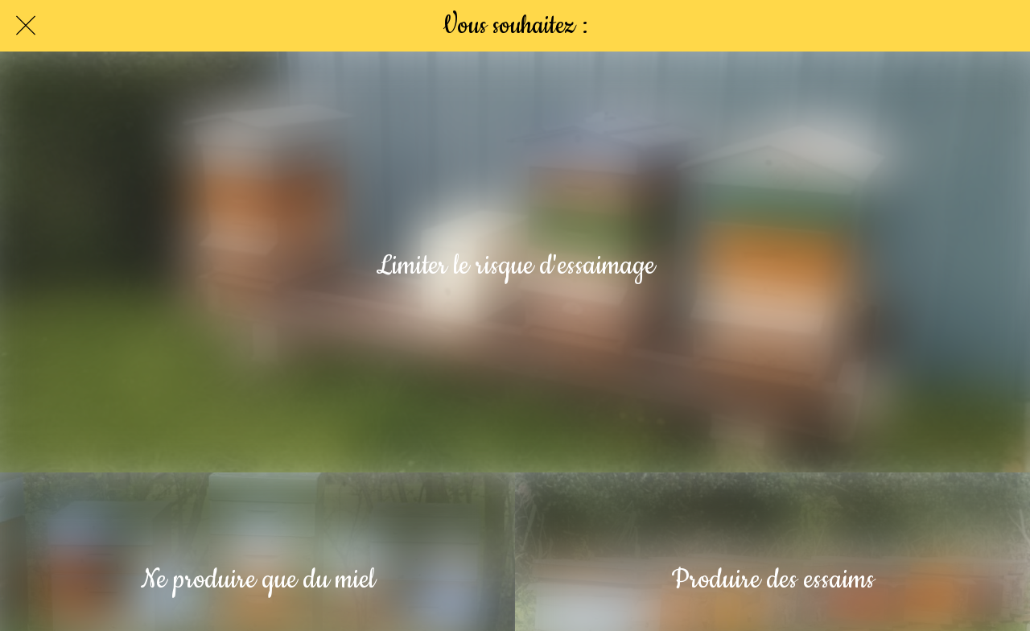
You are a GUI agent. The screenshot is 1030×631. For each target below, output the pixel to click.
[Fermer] (25, 25)
